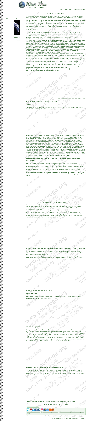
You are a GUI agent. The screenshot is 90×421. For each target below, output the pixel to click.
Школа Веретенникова (33, 412)
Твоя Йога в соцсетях (77, 412)
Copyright (56, 418)
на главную (75, 418)
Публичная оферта (64, 412)
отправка (76, 9)
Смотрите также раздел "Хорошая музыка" (55, 404)
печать (71, 9)
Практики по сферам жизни (49, 412)
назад (61, 9)
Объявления (16, 37)
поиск (66, 9)
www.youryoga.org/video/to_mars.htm (46, 101)
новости (82, 418)
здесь (81, 333)
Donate (29, 413)
